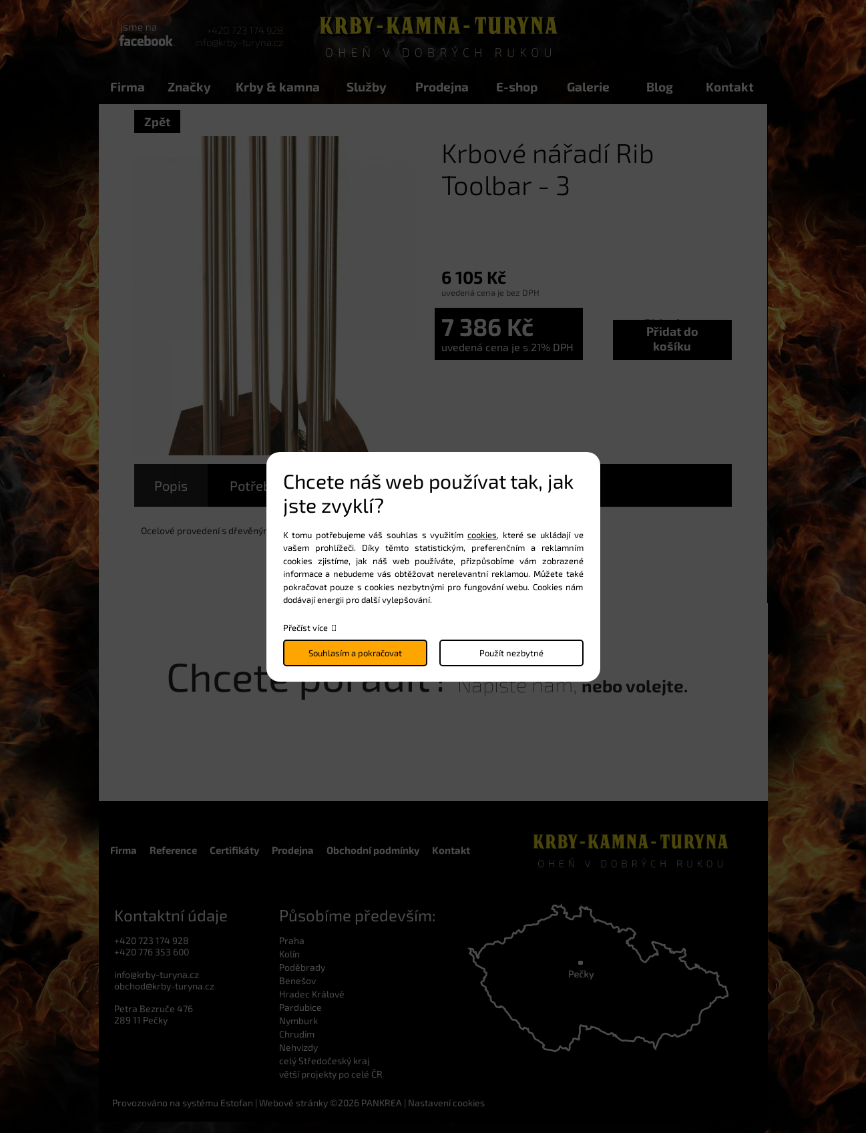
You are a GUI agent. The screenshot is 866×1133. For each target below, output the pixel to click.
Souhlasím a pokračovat (355, 653)
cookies (482, 534)
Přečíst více (305, 627)
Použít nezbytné (511, 653)
